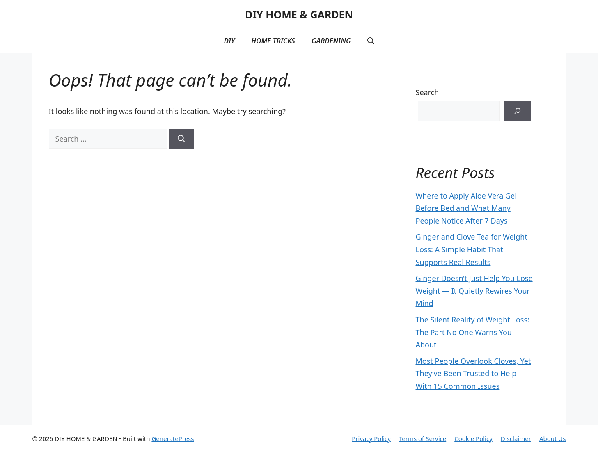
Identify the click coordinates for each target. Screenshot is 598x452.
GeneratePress (172, 438)
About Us (552, 438)
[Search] (181, 139)
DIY (229, 41)
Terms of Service (422, 438)
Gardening (331, 41)
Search (427, 92)
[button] (371, 41)
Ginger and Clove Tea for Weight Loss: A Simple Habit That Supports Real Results (471, 249)
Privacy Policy (371, 438)
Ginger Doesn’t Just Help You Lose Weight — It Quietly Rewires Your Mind (474, 290)
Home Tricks (273, 41)
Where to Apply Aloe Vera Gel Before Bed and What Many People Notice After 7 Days (466, 208)
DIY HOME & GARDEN (299, 14)
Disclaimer (516, 438)
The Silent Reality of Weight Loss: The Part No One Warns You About (472, 332)
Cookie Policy (473, 438)
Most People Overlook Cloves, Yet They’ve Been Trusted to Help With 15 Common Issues (473, 373)
